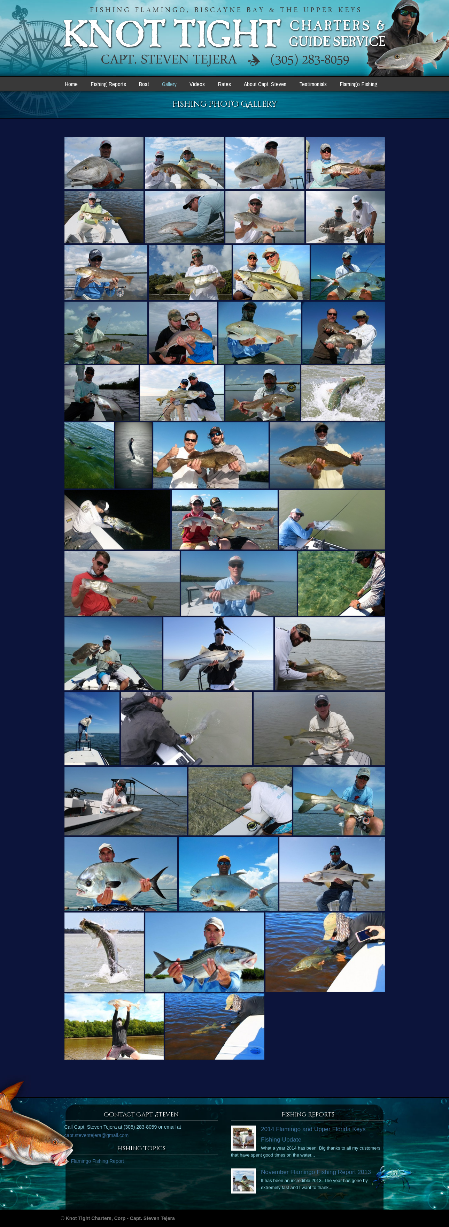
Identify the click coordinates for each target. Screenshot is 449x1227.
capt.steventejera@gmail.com (96, 1135)
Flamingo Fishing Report (97, 1161)
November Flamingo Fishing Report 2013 (316, 1171)
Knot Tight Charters (225, 37)
